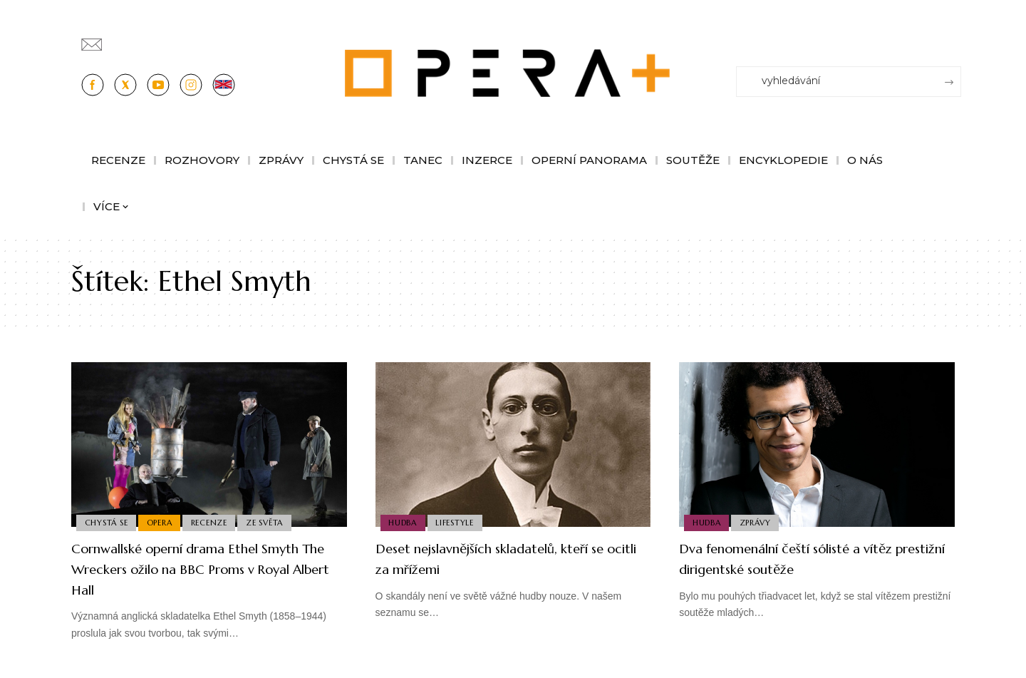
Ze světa (272, 522)
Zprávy (758, 522)
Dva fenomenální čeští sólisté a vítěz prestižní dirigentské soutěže (810, 558)
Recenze (215, 522)
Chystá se (107, 522)
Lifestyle (458, 522)
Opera (163, 522)
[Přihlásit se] (953, 37)
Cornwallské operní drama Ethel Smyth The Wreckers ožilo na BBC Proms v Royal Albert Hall (194, 568)
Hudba (404, 522)
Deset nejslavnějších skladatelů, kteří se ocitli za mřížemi (506, 558)
